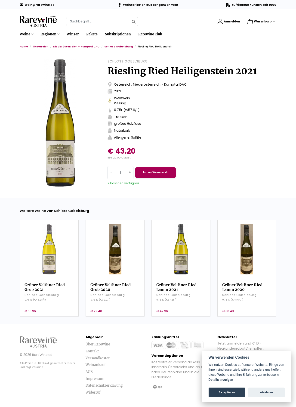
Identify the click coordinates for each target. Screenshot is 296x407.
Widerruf (93, 390)
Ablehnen (266, 392)
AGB (89, 369)
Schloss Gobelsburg (118, 46)
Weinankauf (96, 362)
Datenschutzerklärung (104, 383)
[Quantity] (120, 172)
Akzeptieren (227, 392)
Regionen (48, 34)
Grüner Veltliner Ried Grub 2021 (45, 283)
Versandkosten (98, 356)
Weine (25, 34)
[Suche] (102, 21)
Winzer (73, 34)
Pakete (92, 34)
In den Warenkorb (160, 172)
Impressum (95, 376)
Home (24, 46)
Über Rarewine (98, 342)
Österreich (40, 46)
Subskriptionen (118, 34)
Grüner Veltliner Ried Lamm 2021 (176, 283)
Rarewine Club (150, 34)
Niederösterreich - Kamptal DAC (76, 46)
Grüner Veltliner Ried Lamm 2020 (242, 283)
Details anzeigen (221, 380)
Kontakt (92, 349)
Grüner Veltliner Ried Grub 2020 (110, 283)
